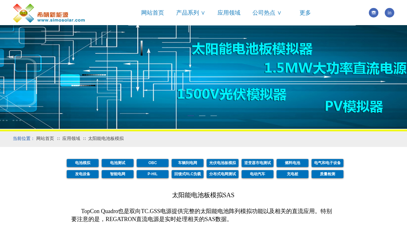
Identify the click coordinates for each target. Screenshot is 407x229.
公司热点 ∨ (267, 13)
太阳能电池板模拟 (106, 138)
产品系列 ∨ (190, 13)
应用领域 (228, 13)
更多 (305, 13)
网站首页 (152, 13)
